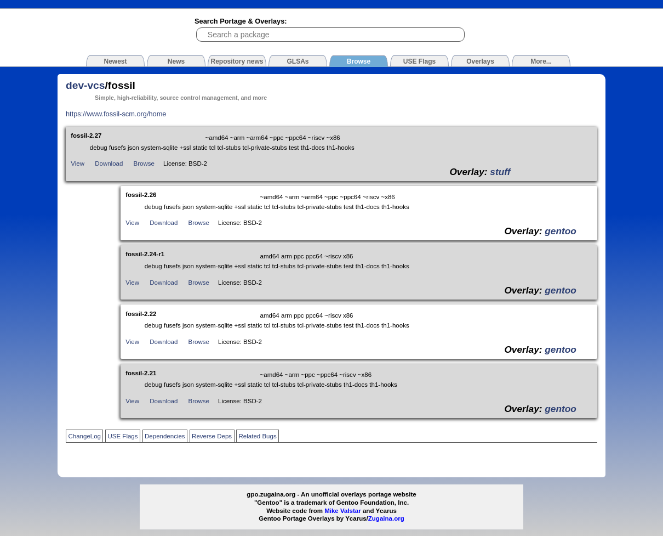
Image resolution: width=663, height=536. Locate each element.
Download (109, 163)
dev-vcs (85, 85)
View (77, 163)
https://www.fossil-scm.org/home (116, 114)
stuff (500, 171)
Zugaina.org (386, 518)
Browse (144, 163)
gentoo (560, 230)
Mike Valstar (342, 510)
